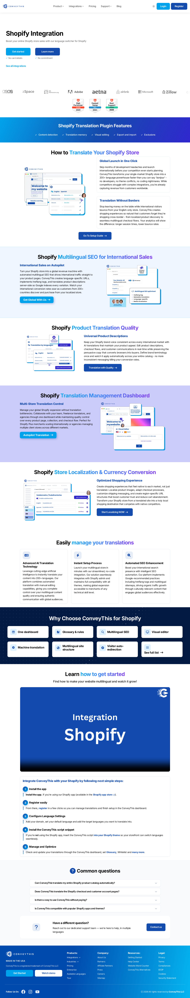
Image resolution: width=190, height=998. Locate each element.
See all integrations (16, 66)
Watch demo (48, 973)
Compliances (164, 966)
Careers (101, 974)
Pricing (92, 6)
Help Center (133, 961)
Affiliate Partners (105, 966)
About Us (101, 957)
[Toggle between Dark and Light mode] (154, 6)
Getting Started (135, 957)
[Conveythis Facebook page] (23, 992)
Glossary (111, 852)
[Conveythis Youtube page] (37, 992)
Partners (101, 961)
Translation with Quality (103, 367)
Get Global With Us (36, 299)
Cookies (162, 974)
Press (100, 970)
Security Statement (167, 978)
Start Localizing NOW (115, 512)
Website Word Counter (138, 966)
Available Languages (76, 974)
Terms (161, 961)
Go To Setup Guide (95, 235)
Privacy (161, 957)
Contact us (156, 927)
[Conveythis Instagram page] (30, 992)
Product (58, 6)
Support (106, 6)
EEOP (160, 970)
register (43, 808)
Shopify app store (104, 794)
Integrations (76, 6)
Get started (18, 51)
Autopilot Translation (38, 435)
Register (179, 6)
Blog (119, 6)
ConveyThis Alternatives (139, 970)
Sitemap (101, 978)
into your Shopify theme (107, 835)
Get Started (19, 973)
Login (163, 6)
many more (138, 852)
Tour (69, 978)
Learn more (47, 51)
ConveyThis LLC (176, 992)
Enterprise (72, 970)
